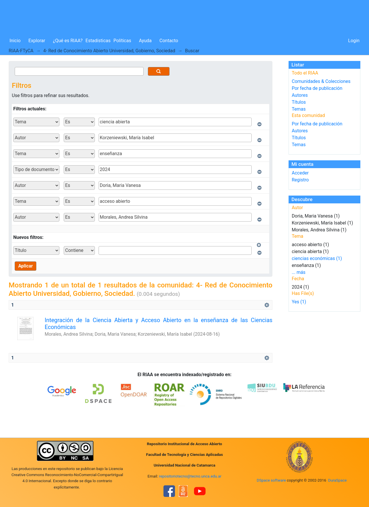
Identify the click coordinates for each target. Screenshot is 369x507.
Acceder (300, 173)
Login (353, 40)
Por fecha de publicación (317, 88)
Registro (300, 180)
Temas (299, 109)
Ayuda (145, 40)
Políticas (122, 40)
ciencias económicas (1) (317, 258)
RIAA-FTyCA (21, 50)
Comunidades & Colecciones (321, 81)
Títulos (299, 102)
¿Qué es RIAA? (68, 40)
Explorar (36, 40)
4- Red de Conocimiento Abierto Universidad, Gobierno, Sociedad (109, 50)
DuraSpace (337, 480)
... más (299, 272)
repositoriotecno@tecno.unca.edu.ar (190, 476)
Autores (300, 95)
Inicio (15, 40)
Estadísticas (98, 40)
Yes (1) (299, 301)
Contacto (168, 40)
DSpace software (271, 480)
